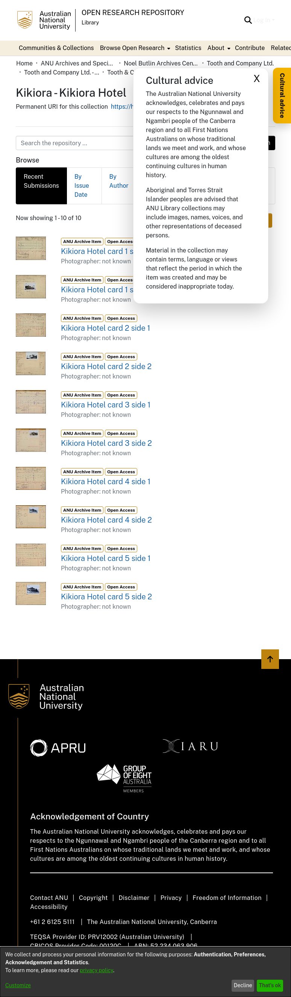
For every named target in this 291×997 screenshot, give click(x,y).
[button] (248, 20)
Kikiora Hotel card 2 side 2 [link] (106, 366)
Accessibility (49, 906)
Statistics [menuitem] (188, 48)
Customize (18, 985)
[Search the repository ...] (127, 143)
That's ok (270, 985)
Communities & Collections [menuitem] (56, 48)
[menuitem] (134, 48)
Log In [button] (262, 20)
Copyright (93, 897)
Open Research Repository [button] (133, 13)
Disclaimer (134, 897)
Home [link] (24, 63)
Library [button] (90, 23)
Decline (243, 985)
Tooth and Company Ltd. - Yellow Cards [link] (61, 72)
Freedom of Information (226, 897)
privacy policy (96, 970)
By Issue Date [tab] (81, 185)
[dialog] (145, 972)
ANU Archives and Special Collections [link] (78, 63)
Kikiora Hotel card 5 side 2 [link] (106, 596)
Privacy (171, 897)
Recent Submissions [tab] (41, 181)
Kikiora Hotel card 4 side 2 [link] (106, 519)
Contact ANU (49, 897)
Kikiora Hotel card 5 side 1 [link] (106, 558)
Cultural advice (282, 95)
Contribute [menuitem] (250, 48)
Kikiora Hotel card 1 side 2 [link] (105, 289)
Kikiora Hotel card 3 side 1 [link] (105, 404)
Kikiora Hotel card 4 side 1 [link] (105, 481)
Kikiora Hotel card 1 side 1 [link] (105, 251)
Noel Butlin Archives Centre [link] (161, 63)
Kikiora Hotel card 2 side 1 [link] (105, 328)
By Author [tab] (119, 181)
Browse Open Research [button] (132, 48)
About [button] (216, 48)
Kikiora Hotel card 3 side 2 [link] (106, 443)
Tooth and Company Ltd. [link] (240, 63)
